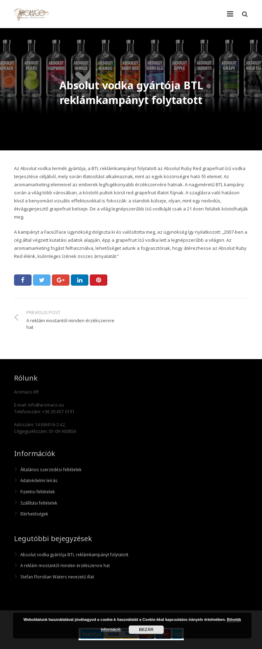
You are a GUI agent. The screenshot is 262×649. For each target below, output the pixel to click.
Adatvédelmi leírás (39, 480)
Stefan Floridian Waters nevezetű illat (57, 576)
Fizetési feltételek (37, 491)
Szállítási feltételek (38, 503)
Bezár (146, 629)
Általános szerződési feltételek (50, 469)
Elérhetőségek (34, 514)
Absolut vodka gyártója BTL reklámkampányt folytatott (74, 554)
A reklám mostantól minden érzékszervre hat (65, 565)
